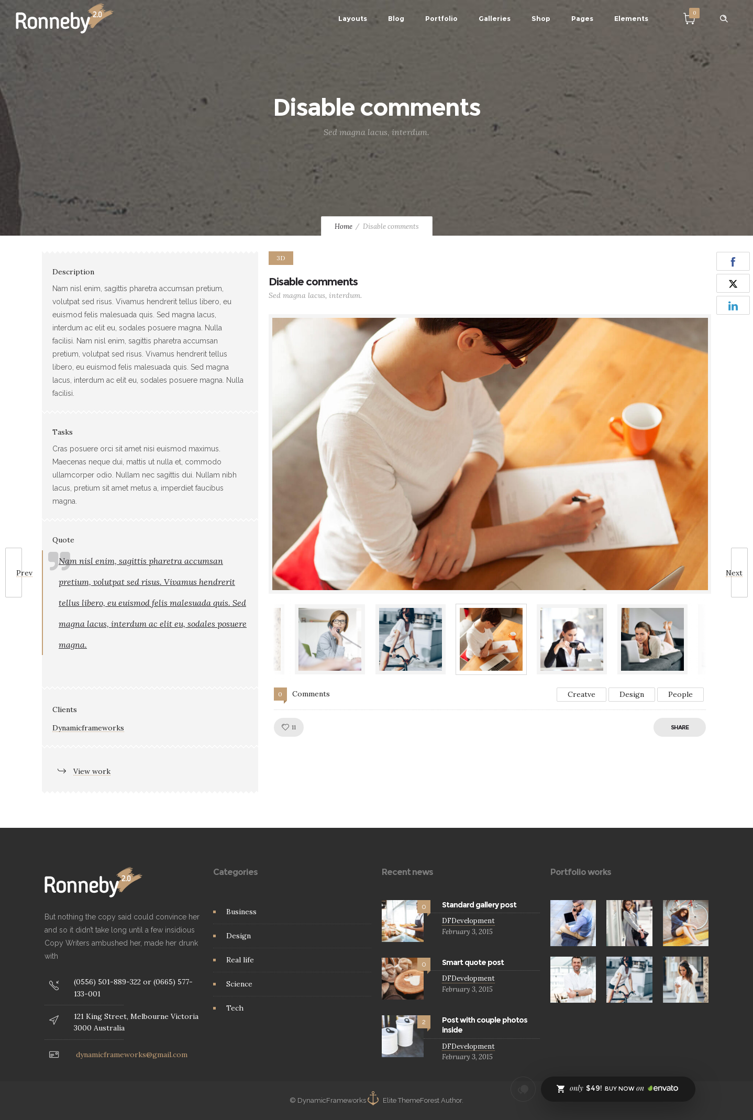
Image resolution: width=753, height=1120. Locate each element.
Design (631, 694)
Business (241, 911)
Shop (540, 18)
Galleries (495, 18)
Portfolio (441, 18)
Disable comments (313, 281)
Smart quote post (473, 962)
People (680, 694)
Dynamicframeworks (88, 728)
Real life (240, 959)
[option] (490, 454)
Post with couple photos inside (484, 1025)
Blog (396, 18)
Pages (582, 18)
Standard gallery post (479, 905)
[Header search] (723, 19)
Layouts (352, 18)
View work (91, 771)
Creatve (581, 694)
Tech (234, 1008)
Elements (631, 18)
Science (239, 984)
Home (343, 226)
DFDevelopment (468, 920)
